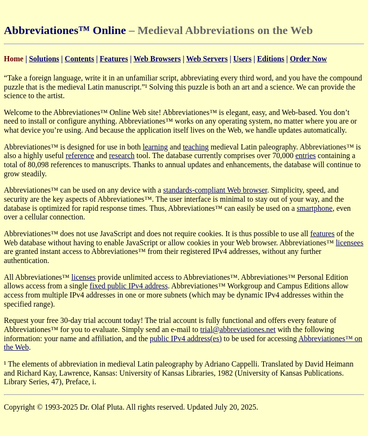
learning (155, 147)
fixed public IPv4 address (129, 286)
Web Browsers (157, 59)
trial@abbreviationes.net (238, 329)
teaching (195, 147)
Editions (270, 59)
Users (242, 59)
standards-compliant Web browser (215, 190)
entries (305, 155)
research (121, 155)
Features (114, 59)
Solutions (44, 59)
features (322, 233)
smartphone (315, 208)
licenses (83, 277)
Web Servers (207, 59)
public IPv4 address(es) (186, 338)
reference (80, 155)
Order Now (308, 59)
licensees (350, 243)
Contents (79, 59)
